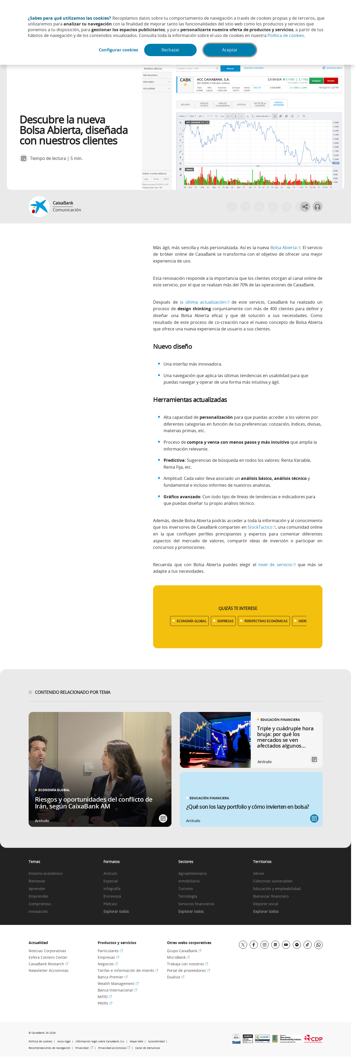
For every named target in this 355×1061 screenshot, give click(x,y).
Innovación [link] (38, 911)
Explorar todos (116, 911)
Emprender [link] (39, 896)
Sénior (258, 873)
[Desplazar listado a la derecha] (312, 620)
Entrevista (112, 896)
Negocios (108, 963)
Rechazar (171, 50)
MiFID (105, 996)
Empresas (108, 957)
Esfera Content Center (48, 957)
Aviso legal (64, 1041)
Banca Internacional (117, 990)
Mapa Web (136, 1041)
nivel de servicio (277, 564)
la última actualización (204, 302)
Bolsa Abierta (285, 247)
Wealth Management (118, 983)
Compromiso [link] (40, 904)
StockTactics (262, 527)
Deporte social (265, 904)
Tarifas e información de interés (128, 970)
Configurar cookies (118, 50)
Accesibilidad (156, 1041)
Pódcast (110, 904)
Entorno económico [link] (45, 873)
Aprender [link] (37, 889)
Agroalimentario (192, 873)
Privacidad (84, 1048)
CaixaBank (63, 203)
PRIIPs (105, 1003)
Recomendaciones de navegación (49, 1048)
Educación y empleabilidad (277, 889)
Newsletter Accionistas (49, 970)
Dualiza (175, 976)
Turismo (185, 889)
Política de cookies (286, 35)
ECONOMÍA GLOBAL (191, 621)
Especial (110, 881)
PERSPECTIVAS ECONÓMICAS (266, 621)
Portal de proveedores (188, 970)
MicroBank (178, 957)
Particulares (110, 950)
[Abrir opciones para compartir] (305, 206)
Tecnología (187, 896)
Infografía (112, 889)
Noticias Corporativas (47, 950)
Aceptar (230, 50)
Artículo (110, 873)
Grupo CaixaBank (184, 950)
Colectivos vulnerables (273, 881)
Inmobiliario (189, 881)
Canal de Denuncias (147, 1048)
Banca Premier (113, 976)
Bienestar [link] (37, 881)
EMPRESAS (225, 621)
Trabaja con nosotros (187, 963)
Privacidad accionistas (114, 1048)
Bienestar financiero (271, 896)
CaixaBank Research (48, 963)
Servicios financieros (196, 904)
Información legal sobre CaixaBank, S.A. (100, 1041)
